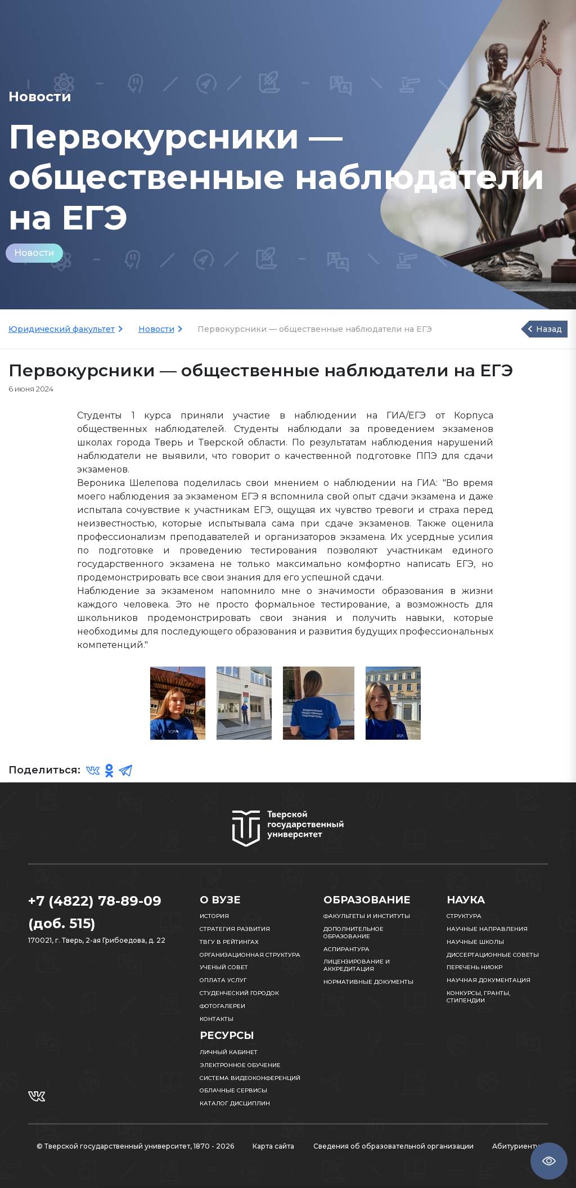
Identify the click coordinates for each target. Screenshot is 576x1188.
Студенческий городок (239, 993)
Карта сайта (273, 1146)
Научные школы (475, 942)
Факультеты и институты (366, 916)
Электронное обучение (240, 1065)
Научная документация (488, 980)
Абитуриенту (515, 1146)
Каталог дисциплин (235, 1103)
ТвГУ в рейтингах (229, 942)
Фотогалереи (222, 1006)
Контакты (216, 1019)
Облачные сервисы (233, 1090)
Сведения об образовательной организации (393, 1146)
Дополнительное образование (353, 932)
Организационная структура (250, 954)
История (214, 916)
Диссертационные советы (493, 954)
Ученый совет (224, 967)
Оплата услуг (223, 980)
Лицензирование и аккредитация (356, 965)
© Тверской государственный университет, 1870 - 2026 (135, 1146)
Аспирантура (346, 949)
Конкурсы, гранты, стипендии (478, 996)
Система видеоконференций (250, 1078)
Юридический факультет (61, 329)
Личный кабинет (229, 1052)
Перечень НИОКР (474, 967)
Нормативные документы (368, 982)
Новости (34, 253)
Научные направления (487, 929)
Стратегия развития (235, 929)
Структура (464, 916)
